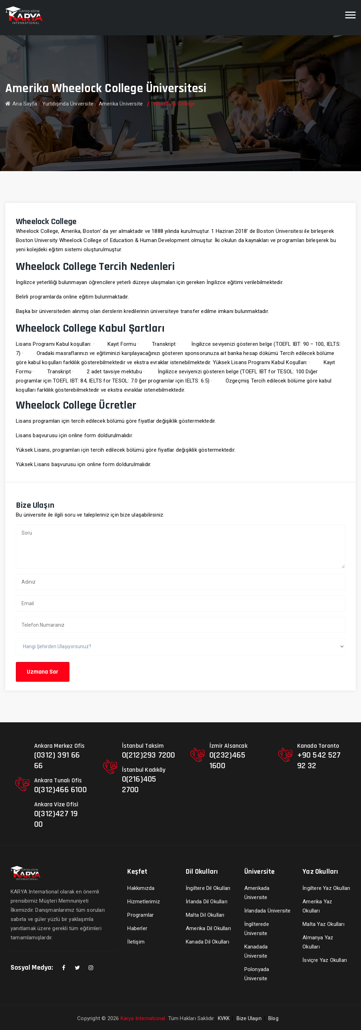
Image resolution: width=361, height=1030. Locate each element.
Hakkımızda (140, 888)
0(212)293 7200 (148, 755)
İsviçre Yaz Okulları (324, 960)
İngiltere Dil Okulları (208, 888)
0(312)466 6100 (60, 789)
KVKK (224, 1018)
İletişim (136, 942)
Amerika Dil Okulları (208, 928)
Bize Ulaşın (249, 1018)
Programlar (140, 915)
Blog (273, 1018)
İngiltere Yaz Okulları (326, 888)
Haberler (137, 928)
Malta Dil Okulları (205, 915)
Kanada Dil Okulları (207, 942)
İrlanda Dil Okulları (206, 901)
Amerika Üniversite (121, 104)
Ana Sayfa (21, 104)
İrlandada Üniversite (267, 911)
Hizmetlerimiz (143, 901)
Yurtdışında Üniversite (67, 104)
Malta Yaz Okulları (323, 924)
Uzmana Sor (43, 672)
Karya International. (143, 1018)
